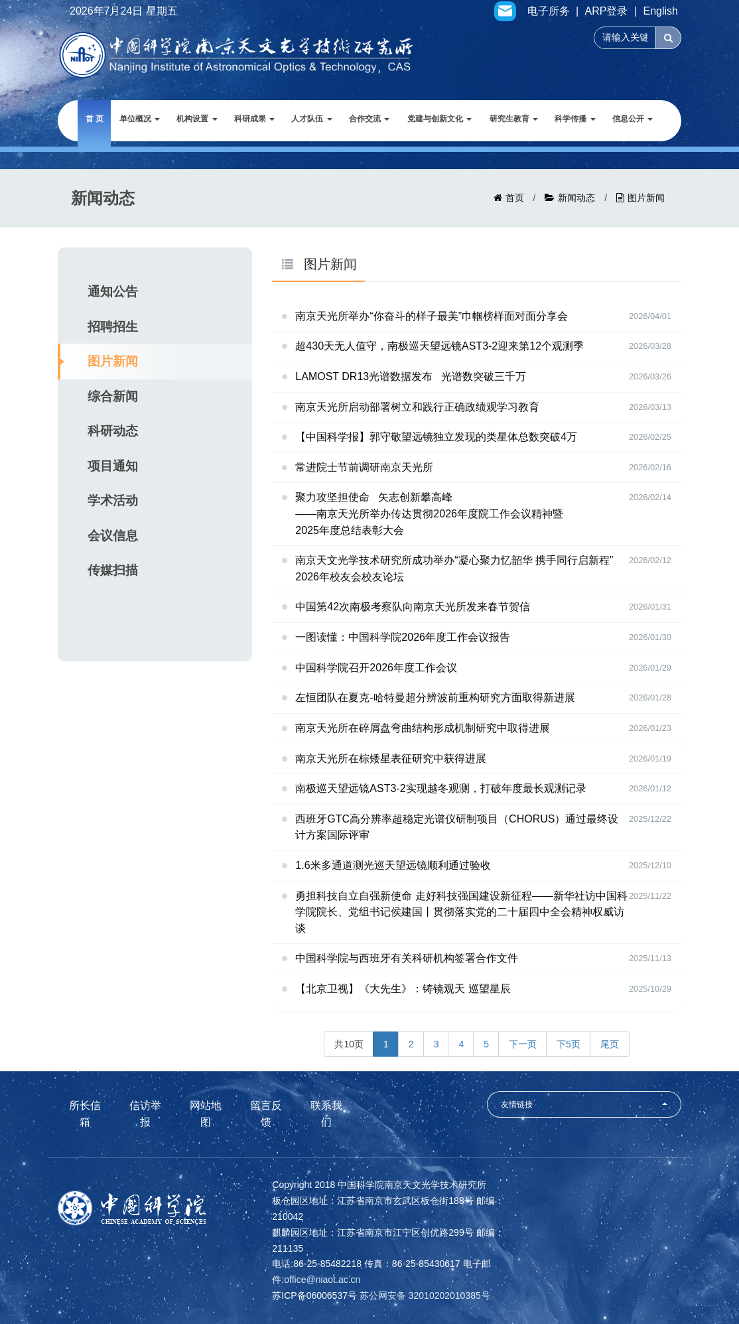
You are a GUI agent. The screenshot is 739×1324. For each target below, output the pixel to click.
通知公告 (113, 291)
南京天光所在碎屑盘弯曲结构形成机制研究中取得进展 (422, 728)
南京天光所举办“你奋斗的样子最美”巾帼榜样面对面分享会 (431, 316)
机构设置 (196, 118)
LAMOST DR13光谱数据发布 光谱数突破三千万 (410, 376)
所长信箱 (85, 1114)
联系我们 (326, 1114)
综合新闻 (113, 396)
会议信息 (113, 536)
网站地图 (206, 1114)
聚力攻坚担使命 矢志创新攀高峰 (483, 515)
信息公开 (632, 118)
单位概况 (139, 118)
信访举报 (145, 1114)
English (660, 11)
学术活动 (113, 500)
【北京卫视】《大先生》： (402, 988)
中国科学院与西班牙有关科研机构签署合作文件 (406, 958)
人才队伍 (311, 118)
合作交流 (369, 118)
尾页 (609, 1044)
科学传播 (575, 118)
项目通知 (113, 466)
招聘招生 (113, 327)
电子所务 (548, 11)
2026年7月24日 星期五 (124, 11)
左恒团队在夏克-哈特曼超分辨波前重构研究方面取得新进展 (434, 697)
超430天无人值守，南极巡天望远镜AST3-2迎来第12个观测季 (439, 346)
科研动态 (113, 431)
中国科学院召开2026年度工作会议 (376, 667)
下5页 (568, 1044)
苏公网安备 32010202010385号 (425, 1295)
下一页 (523, 1044)
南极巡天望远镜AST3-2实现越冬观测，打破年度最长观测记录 (440, 788)
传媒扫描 (113, 570)
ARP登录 (606, 11)
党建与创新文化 (439, 118)
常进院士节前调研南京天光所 (364, 467)
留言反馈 (266, 1114)
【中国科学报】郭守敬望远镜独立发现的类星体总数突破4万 (436, 436)
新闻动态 (576, 197)
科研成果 (254, 118)
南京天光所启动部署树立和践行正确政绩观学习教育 (417, 407)
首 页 (94, 118)
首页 (514, 197)
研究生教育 (514, 118)
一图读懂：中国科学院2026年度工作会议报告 (402, 637)
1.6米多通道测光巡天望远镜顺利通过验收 (392, 865)
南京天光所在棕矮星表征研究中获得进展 (390, 758)
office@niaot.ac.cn (322, 1279)
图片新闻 (646, 197)
